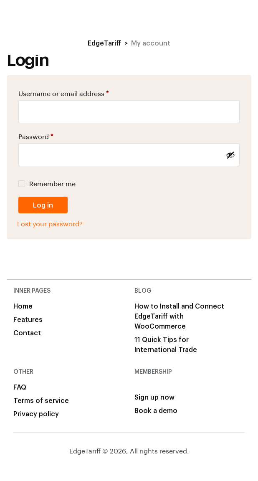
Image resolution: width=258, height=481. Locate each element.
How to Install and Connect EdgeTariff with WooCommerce (179, 316)
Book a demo (155, 410)
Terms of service (41, 400)
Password (35, 136)
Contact (27, 333)
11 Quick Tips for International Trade (165, 344)
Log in (43, 205)
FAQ (19, 387)
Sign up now (154, 397)
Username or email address (63, 93)
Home (23, 306)
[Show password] (230, 154)
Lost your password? (50, 224)
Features (28, 319)
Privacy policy (36, 414)
